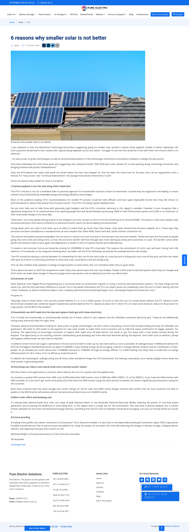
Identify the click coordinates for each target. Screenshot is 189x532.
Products (100, 492)
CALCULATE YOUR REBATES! (156, 496)
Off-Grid (73, 14)
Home (12, 22)
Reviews (184, 260)
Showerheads (86, 14)
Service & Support (116, 14)
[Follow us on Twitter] (141, 480)
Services (99, 487)
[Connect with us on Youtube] (159, 480)
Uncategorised (18, 444)
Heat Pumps (44, 14)
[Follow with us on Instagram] (164, 480)
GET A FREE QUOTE (156, 486)
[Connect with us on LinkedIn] (153, 480)
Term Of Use (52, 526)
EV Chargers (60, 14)
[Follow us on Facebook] (147, 480)
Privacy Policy (66, 526)
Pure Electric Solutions (171, 526)
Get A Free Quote (160, 14)
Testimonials (142, 14)
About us (100, 483)
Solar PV (11, 14)
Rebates (100, 14)
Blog (131, 14)
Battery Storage (26, 14)
